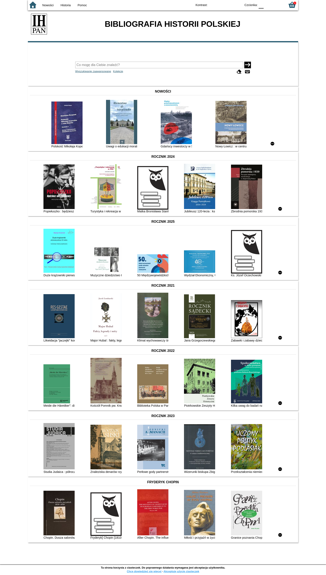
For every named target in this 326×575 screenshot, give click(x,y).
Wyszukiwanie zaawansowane (93, 71)
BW (220, 4)
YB (229, 4)
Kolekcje (118, 71)
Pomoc (82, 5)
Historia (66, 5)
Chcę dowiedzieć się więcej (144, 571)
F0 (261, 4)
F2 (278, 4)
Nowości (48, 5)
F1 (268, 4)
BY (237, 4)
